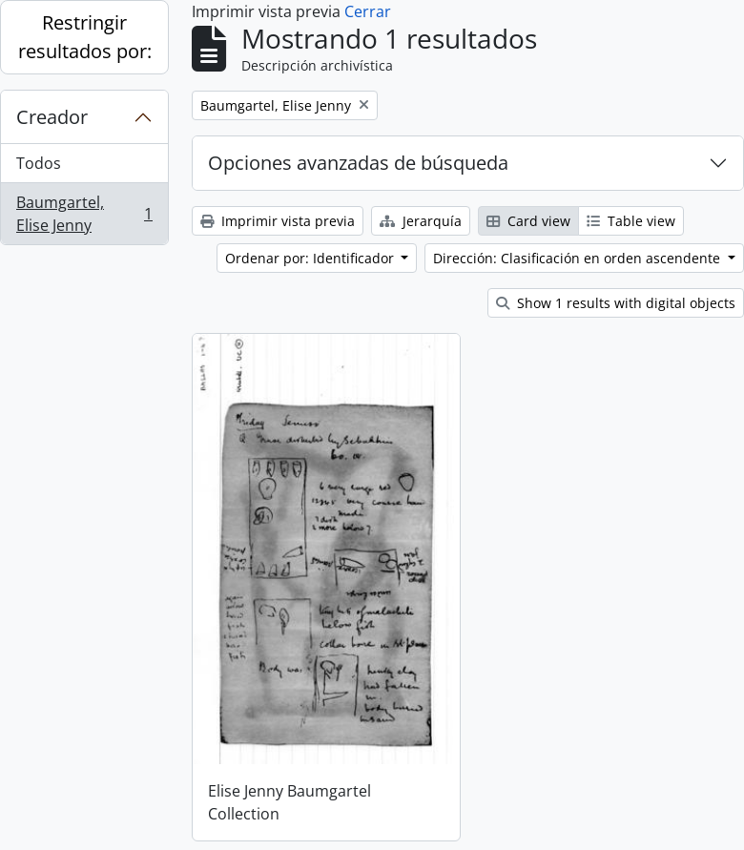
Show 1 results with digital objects (615, 303)
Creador (52, 117)
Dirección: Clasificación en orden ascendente (578, 258)
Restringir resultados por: (85, 37)
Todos (38, 163)
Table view (631, 221)
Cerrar (367, 11)
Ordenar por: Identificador (311, 258)
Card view (528, 221)
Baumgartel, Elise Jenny (84, 214)
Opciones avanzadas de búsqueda (358, 163)
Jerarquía (421, 221)
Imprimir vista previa (277, 221)
